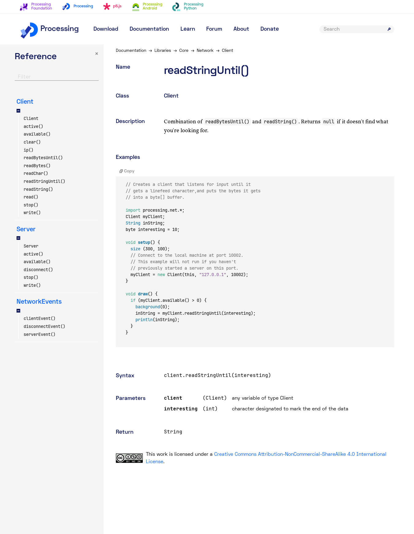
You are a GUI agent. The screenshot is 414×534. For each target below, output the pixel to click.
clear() (32, 142)
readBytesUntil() (43, 157)
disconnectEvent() (44, 326)
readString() (38, 189)
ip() (28, 150)
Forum (214, 29)
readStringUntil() (44, 181)
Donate (269, 29)
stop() (31, 205)
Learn (187, 29)
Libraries (162, 51)
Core (183, 51)
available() (37, 134)
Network (205, 51)
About (241, 29)
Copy (127, 171)
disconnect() (38, 269)
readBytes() (37, 165)
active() (33, 126)
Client (31, 118)
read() (31, 197)
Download (105, 29)
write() (32, 212)
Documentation (149, 29)
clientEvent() (39, 318)
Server (31, 246)
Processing (49, 29)
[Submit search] (389, 29)
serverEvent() (39, 334)
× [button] (97, 54)
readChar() (36, 173)
